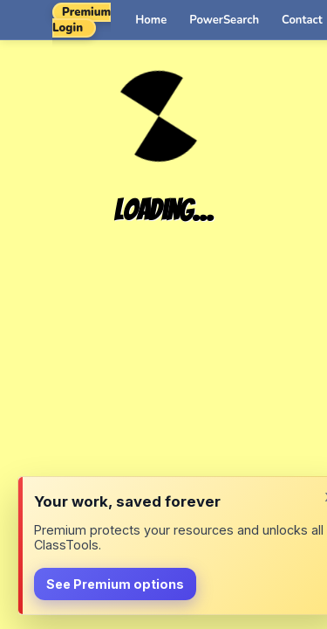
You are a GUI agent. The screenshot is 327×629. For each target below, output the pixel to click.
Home (151, 20)
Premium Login (81, 20)
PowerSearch (224, 20)
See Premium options (115, 584)
